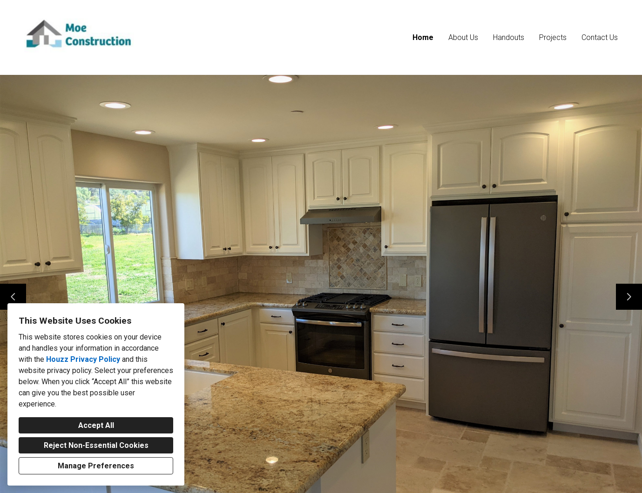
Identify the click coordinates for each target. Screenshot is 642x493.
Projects (553, 37)
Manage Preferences (96, 465)
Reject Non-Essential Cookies (96, 445)
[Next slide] (629, 297)
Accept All (96, 425)
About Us (463, 37)
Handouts (508, 37)
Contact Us (599, 37)
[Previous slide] (13, 297)
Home (422, 37)
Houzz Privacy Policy (83, 359)
